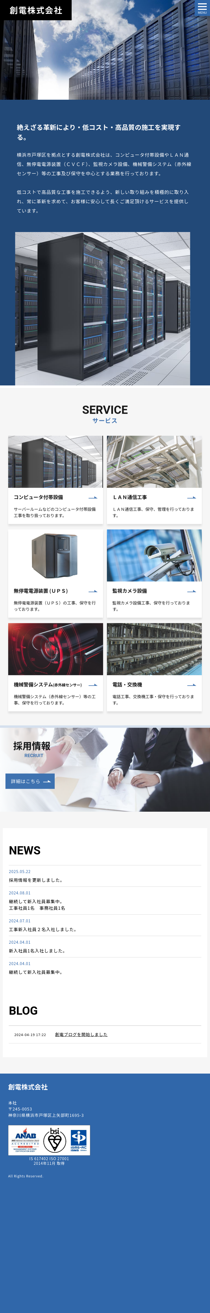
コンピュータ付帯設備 (38, 514)
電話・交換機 (127, 702)
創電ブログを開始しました (81, 1034)
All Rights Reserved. (25, 1176)
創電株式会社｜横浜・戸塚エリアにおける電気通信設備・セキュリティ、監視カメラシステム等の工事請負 (36, 10)
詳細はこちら (25, 799)
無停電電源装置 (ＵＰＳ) (41, 608)
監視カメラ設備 (129, 608)
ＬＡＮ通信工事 (129, 514)
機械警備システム (48, 702)
